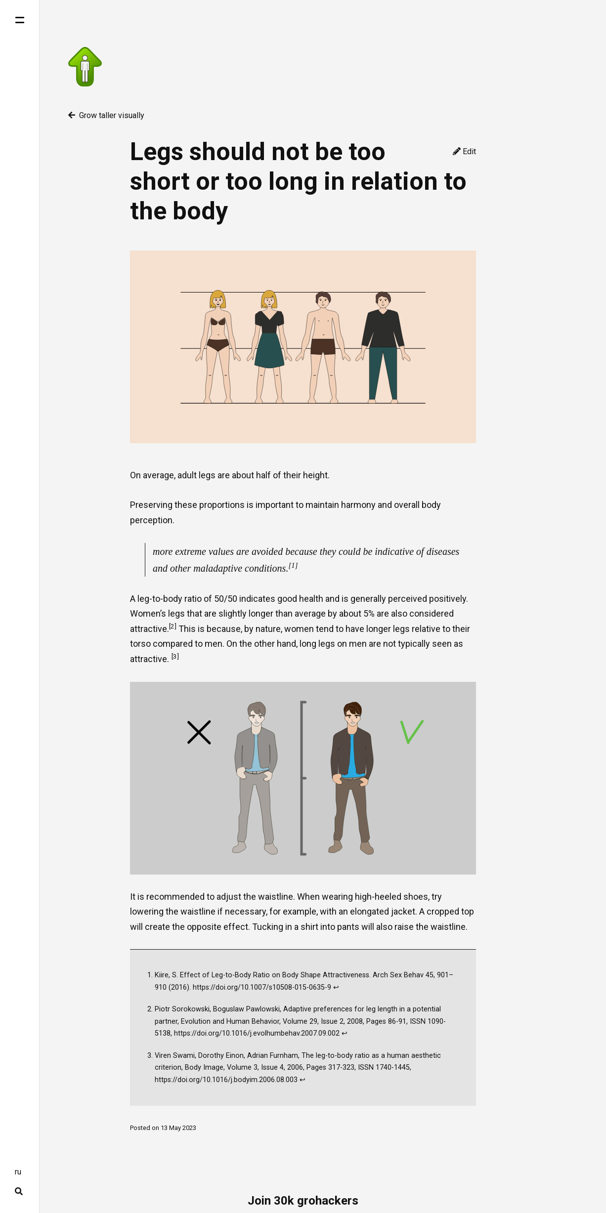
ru (18, 1171)
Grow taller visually (106, 115)
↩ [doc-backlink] (336, 987)
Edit (464, 151)
